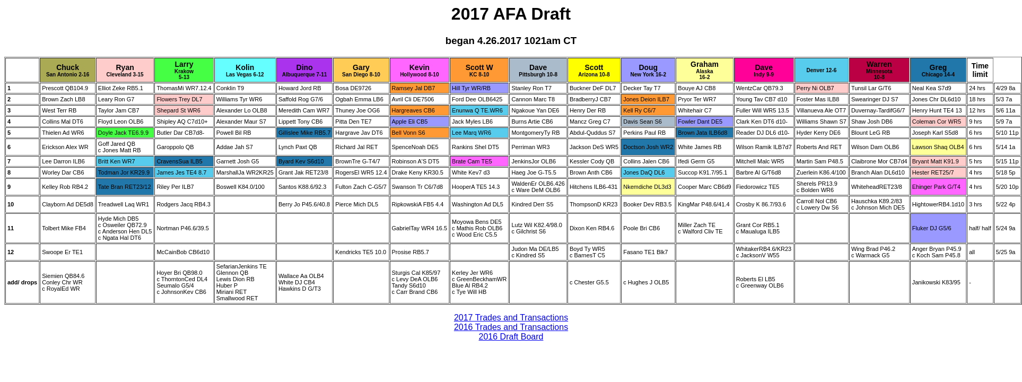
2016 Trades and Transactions (511, 327)
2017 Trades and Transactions (511, 317)
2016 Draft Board (511, 336)
